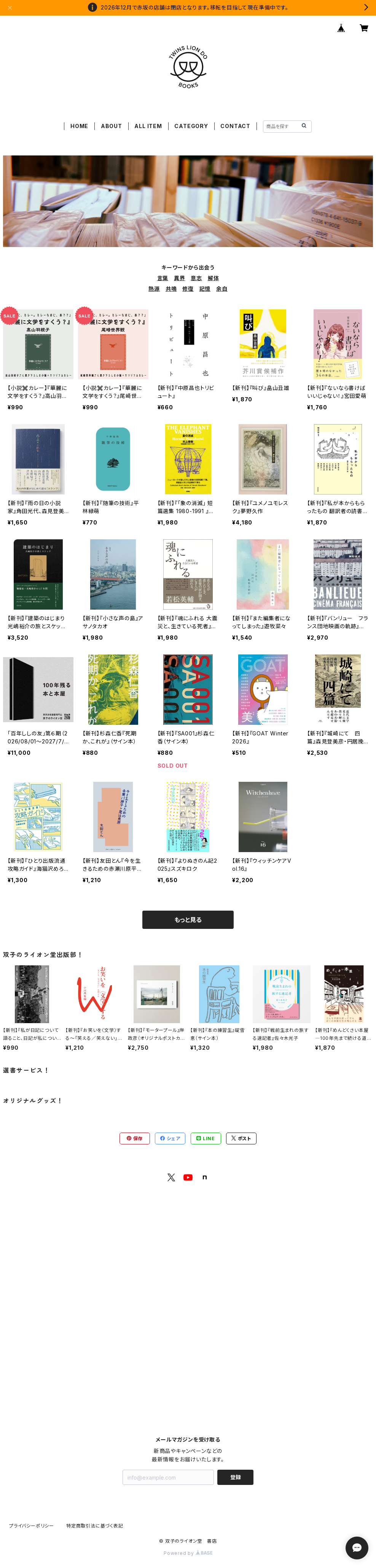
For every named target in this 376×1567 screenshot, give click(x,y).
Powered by (188, 1553)
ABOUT (111, 126)
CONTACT (235, 126)
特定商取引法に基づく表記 (94, 1526)
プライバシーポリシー (31, 1526)
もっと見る (188, 920)
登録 (235, 1477)
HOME (79, 126)
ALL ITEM (148, 126)
